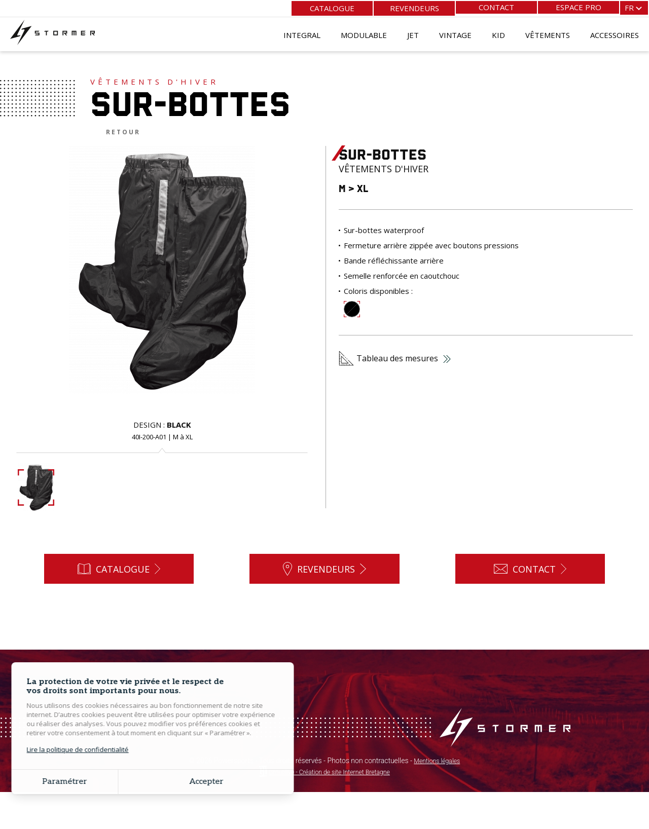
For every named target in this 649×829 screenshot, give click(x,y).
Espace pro (578, 7)
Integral (301, 33)
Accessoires (614, 33)
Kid (498, 33)
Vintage (455, 33)
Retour (123, 132)
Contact (496, 7)
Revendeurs (414, 7)
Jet (413, 33)
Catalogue (332, 7)
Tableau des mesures (395, 358)
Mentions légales (437, 798)
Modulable (364, 33)
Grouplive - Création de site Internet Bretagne (329, 809)
